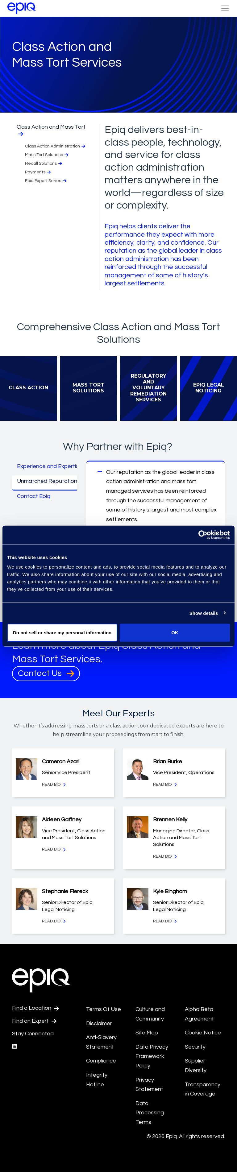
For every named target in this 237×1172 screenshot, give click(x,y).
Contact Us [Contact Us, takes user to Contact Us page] (46, 673)
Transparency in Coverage (202, 1089)
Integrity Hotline (96, 1079)
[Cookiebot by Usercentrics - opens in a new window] (203, 534)
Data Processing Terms (149, 1112)
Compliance (101, 1061)
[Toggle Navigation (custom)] (225, 8)
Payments (38, 172)
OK (174, 632)
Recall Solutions (44, 163)
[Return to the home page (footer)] (21, 8)
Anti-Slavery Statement (101, 1042)
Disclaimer (99, 1023)
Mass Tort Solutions (47, 155)
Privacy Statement (149, 1084)
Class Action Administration (55, 146)
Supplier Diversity (195, 1065)
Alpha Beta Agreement (199, 1014)
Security (195, 1047)
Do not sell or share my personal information (62, 632)
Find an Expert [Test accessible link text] (34, 1021)
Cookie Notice (203, 1033)
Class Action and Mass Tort (51, 130)
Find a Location (35, 1008)
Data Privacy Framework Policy (151, 1056)
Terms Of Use (103, 1009)
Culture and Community (150, 1014)
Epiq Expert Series (46, 181)
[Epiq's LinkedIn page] (14, 1047)
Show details (203, 612)
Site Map (146, 1033)
